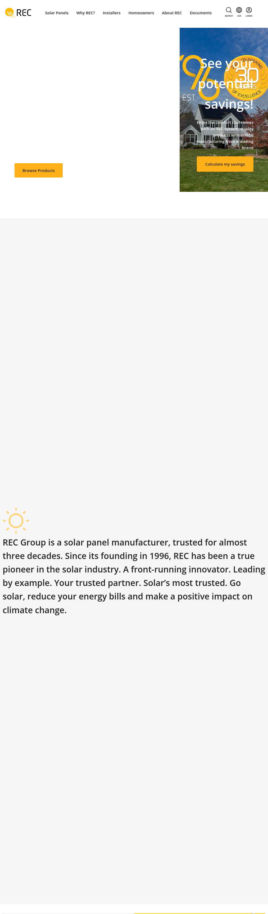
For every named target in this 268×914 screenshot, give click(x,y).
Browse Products (38, 170)
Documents (201, 12)
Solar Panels (57, 12)
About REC (172, 12)
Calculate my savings (225, 164)
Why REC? (85, 12)
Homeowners (141, 12)
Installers (112, 12)
